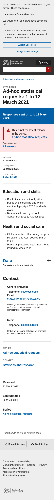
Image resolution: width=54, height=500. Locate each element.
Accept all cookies (27, 45)
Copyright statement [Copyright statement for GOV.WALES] (13, 465)
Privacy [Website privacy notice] (43, 465)
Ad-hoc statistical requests (20, 79)
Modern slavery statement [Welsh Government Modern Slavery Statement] (16, 472)
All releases (9, 146)
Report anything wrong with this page (22, 433)
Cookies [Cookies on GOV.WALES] (31, 465)
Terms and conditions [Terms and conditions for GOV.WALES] (14, 468)
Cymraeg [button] (43, 62)
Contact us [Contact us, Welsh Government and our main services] (8, 461)
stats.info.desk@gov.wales (23, 298)
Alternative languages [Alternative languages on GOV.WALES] (14, 475)
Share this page (16, 444)
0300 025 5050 (29, 291)
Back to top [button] (41, 444)
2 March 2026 (10, 177)
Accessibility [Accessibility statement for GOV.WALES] (23, 461)
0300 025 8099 (29, 325)
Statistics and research (18, 365)
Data (7, 260)
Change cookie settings (27, 51)
